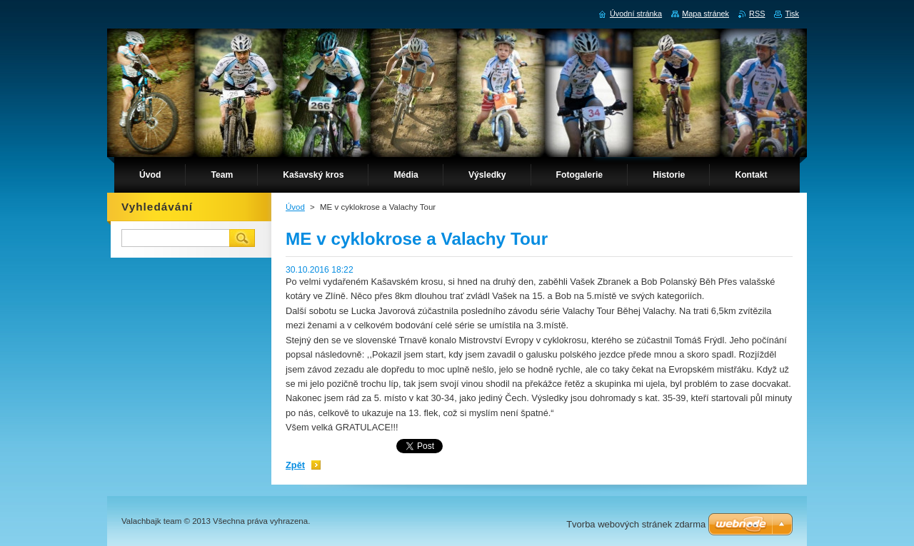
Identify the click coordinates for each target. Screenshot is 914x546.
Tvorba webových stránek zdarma (635, 524)
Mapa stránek (705, 13)
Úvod (295, 207)
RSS (757, 13)
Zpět (295, 465)
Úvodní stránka (636, 13)
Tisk (792, 13)
